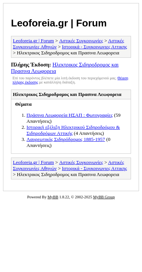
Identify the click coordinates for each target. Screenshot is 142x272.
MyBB (53, 197)
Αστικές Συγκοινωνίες (81, 40)
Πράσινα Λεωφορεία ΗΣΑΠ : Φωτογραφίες (70, 115)
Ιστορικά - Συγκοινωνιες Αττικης (94, 46)
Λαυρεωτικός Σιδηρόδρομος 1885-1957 (66, 139)
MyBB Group (104, 197)
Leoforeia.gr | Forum (59, 23)
